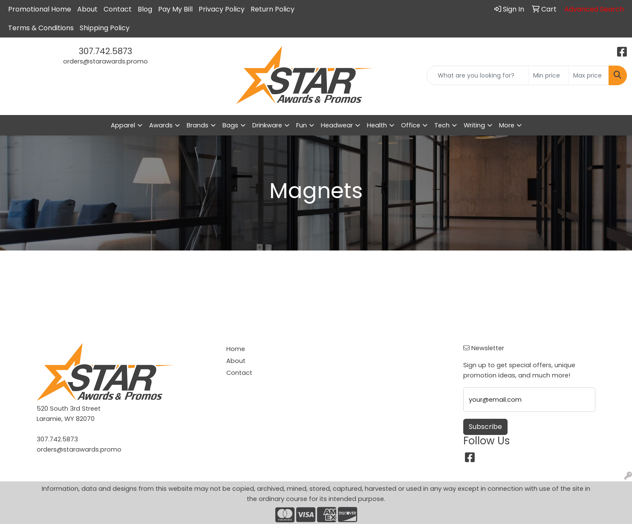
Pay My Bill (175, 9)
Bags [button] (230, 125)
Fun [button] (301, 125)
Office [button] (410, 125)
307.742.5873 (105, 51)
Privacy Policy (222, 9)
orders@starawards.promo (105, 61)
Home (235, 349)
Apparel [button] (123, 125)
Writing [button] (474, 125)
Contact (118, 9)
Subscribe (485, 427)
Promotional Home (39, 9)
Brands (197, 125)
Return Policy (272, 9)
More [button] (506, 125)
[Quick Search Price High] (589, 75)
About (87, 9)
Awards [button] (161, 125)
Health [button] (377, 125)
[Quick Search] (478, 75)
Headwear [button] (337, 125)
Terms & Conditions (41, 28)
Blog (145, 9)
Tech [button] (442, 125)
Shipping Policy (105, 28)
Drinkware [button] (267, 125)
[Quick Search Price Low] (548, 75)
